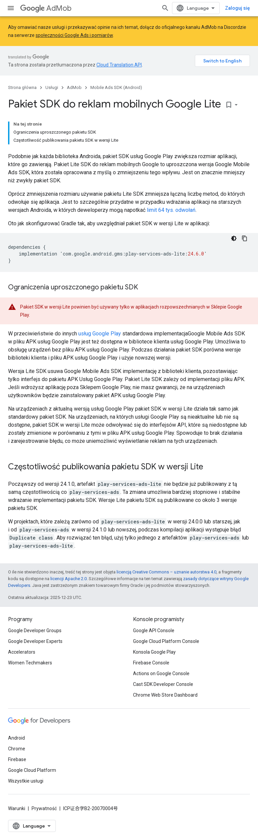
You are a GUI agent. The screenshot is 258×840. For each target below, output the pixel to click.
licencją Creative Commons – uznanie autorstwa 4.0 (166, 571)
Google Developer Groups (34, 630)
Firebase (17, 759)
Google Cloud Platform (32, 770)
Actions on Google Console (161, 673)
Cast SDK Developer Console (163, 684)
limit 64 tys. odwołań (171, 210)
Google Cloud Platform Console (166, 641)
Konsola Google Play (154, 652)
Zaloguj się (237, 8)
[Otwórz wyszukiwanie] (165, 8)
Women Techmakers (30, 662)
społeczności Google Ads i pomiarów (74, 35)
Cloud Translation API (119, 64)
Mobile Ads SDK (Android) (116, 87)
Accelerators (21, 652)
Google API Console (153, 630)
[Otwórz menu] (10, 8)
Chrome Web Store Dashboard (165, 695)
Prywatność (44, 808)
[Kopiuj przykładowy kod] (244, 238)
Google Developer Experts (35, 641)
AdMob (46, 8)
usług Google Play (99, 333)
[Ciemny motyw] (233, 238)
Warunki (16, 808)
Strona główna (22, 87)
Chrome (16, 748)
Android (16, 738)
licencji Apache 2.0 (68, 578)
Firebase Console (151, 662)
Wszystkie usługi (25, 781)
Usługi (51, 87)
